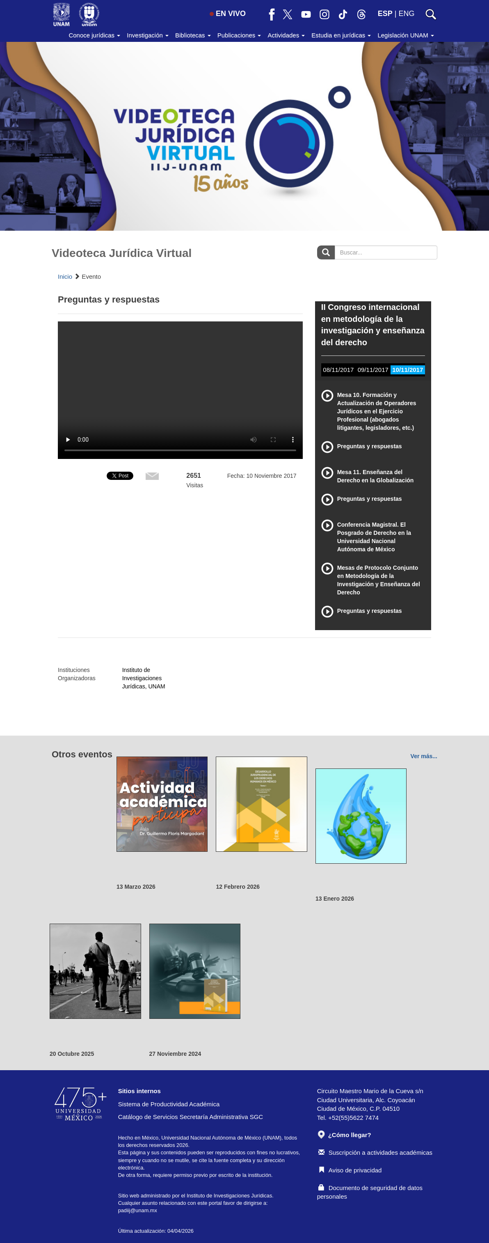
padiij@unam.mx (137, 1210)
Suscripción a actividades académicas (375, 1152)
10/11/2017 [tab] (407, 369)
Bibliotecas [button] (193, 35)
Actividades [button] (286, 35)
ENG (406, 13)
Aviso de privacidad (350, 1170)
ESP (385, 13)
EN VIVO (228, 13)
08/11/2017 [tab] (338, 369)
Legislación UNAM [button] (405, 35)
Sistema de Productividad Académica (169, 1104)
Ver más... (424, 756)
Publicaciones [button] (239, 35)
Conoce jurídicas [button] (94, 35)
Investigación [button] (148, 35)
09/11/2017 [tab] (373, 369)
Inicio (65, 276)
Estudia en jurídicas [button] (341, 35)
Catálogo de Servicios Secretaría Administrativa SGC (190, 1116)
